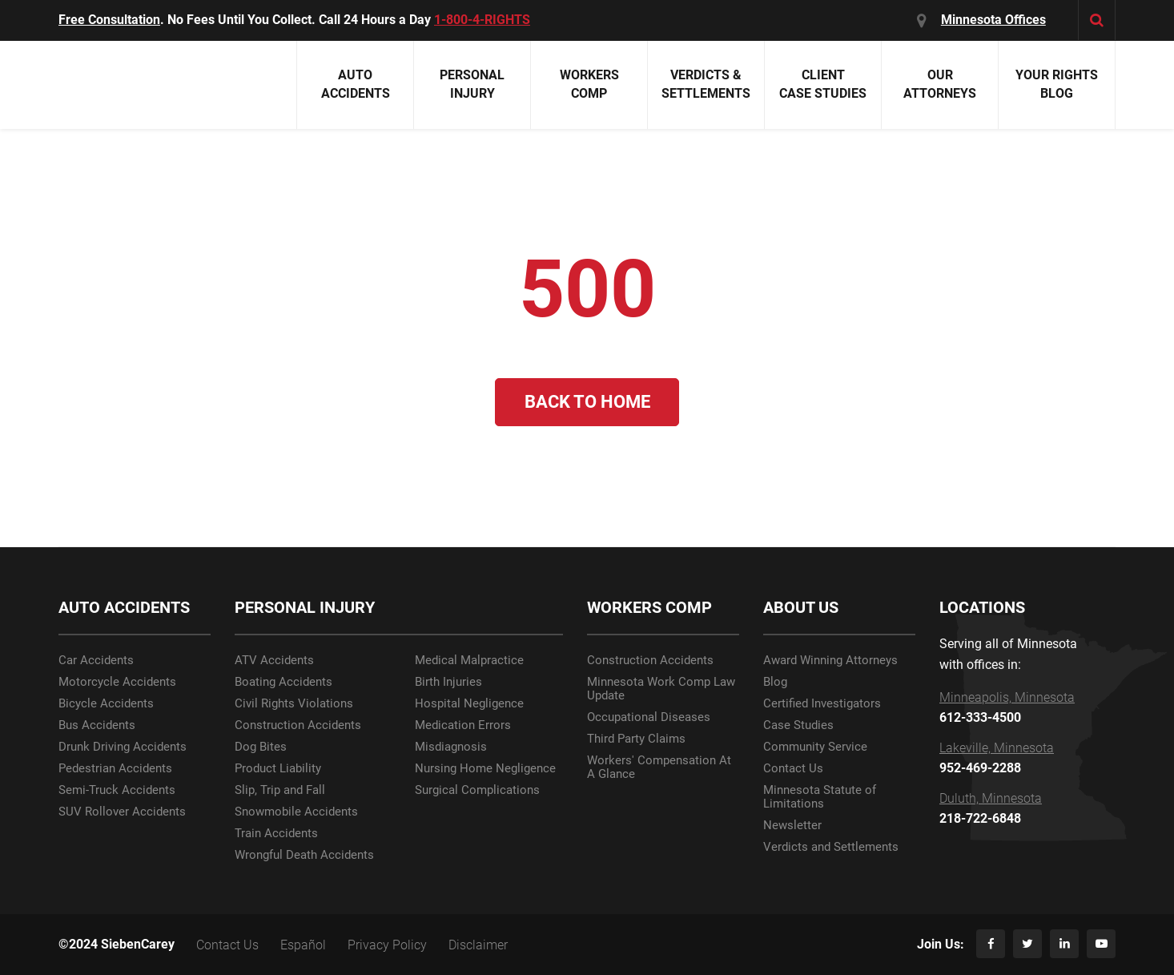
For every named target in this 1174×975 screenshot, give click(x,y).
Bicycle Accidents (106, 704)
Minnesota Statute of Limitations (819, 797)
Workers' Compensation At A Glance (659, 767)
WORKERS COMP (649, 607)
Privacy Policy (387, 945)
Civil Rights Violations (294, 704)
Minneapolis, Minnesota (1007, 697)
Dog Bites (261, 747)
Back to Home (587, 402)
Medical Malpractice (469, 660)
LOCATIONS (982, 607)
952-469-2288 (980, 768)
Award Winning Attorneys (830, 660)
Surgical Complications (477, 790)
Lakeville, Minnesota (996, 748)
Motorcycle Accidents (117, 682)
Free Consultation (109, 19)
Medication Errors (463, 725)
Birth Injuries (448, 682)
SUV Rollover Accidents (122, 812)
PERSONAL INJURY (305, 607)
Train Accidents (276, 833)
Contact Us (793, 769)
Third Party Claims (636, 739)
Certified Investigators (822, 704)
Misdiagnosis (451, 747)
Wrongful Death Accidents (304, 855)
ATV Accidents (274, 660)
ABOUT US (800, 607)
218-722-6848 (980, 818)
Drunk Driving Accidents (122, 747)
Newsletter (792, 825)
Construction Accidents (298, 725)
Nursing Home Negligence (485, 769)
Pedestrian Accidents (115, 769)
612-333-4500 (980, 717)
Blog (775, 682)
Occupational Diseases (648, 717)
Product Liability (278, 769)
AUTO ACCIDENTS (124, 607)
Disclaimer (478, 945)
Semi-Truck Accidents (116, 790)
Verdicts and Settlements (831, 847)
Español (303, 945)
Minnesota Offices (993, 19)
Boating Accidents (283, 682)
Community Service (815, 747)
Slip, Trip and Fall (280, 790)
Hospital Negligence (469, 704)
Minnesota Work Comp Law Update (661, 689)
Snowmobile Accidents (296, 812)
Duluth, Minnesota (990, 798)
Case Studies (798, 725)
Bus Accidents (96, 725)
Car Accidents (96, 660)
